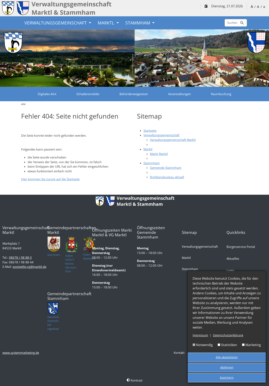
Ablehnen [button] (226, 367)
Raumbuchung (221, 94)
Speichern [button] (227, 377)
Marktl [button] (106, 23)
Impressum (200, 335)
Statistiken (227, 345)
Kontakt (179, 353)
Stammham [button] (138, 23)
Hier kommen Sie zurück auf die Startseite (50, 179)
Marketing (251, 345)
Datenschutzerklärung (228, 335)
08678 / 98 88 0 (20, 257)
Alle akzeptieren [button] (227, 357)
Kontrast (134, 380)
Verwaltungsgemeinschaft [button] (56, 23)
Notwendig (203, 345)
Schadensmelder (88, 94)
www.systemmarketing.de (20, 353)
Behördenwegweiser (133, 94)
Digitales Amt (47, 94)
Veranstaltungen (179, 94)
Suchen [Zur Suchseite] (235, 23)
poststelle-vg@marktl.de (29, 267)
